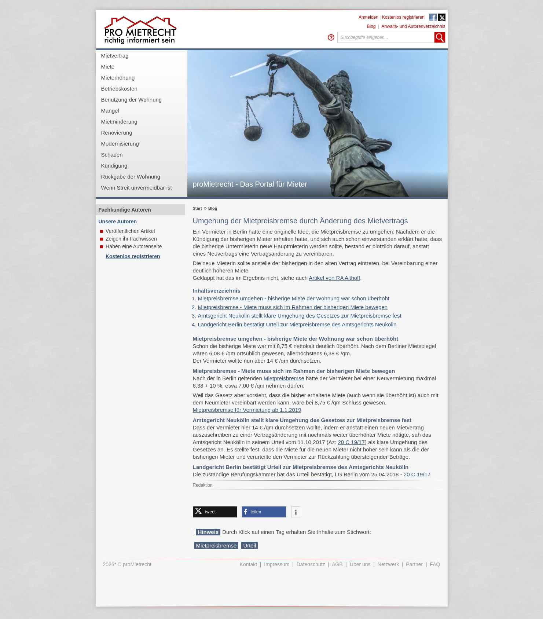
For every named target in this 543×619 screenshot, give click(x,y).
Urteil (249, 545)
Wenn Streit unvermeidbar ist (136, 187)
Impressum (276, 564)
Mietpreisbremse (284, 378)
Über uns (360, 564)
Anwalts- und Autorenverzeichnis (413, 26)
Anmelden (368, 17)
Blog (371, 26)
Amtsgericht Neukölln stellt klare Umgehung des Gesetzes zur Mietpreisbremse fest (299, 315)
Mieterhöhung (118, 77)
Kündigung (114, 165)
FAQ (435, 564)
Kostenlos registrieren (403, 17)
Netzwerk (388, 564)
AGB (337, 564)
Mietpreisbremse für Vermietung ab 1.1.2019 (247, 410)
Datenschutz (311, 564)
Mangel (110, 110)
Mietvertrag (115, 55)
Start (197, 208)
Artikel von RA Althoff (334, 278)
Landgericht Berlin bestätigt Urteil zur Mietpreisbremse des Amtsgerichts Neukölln (297, 324)
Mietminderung (119, 121)
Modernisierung (120, 143)
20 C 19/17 (351, 442)
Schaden (112, 154)
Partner (414, 564)
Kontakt (248, 564)
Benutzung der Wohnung (131, 99)
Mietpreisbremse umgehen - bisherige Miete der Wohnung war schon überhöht (294, 298)
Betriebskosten (119, 88)
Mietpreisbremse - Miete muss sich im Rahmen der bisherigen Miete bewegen (293, 307)
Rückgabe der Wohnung (131, 176)
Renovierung (116, 132)
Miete (108, 66)
